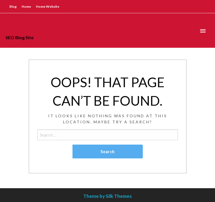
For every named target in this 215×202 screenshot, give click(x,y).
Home (26, 6)
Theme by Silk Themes (107, 196)
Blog (13, 6)
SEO (17, 25)
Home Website (47, 6)
